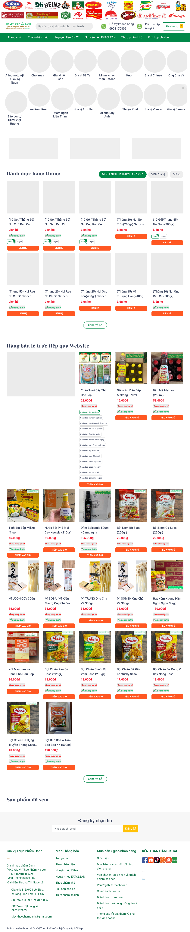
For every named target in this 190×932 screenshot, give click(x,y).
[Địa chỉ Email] (95, 828)
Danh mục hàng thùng (33, 173)
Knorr (130, 75)
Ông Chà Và (176, 75)
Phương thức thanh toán (112, 885)
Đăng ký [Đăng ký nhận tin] (130, 828)
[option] (14, 88)
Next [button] (183, 88)
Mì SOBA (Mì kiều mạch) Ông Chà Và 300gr (57, 603)
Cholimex (37, 75)
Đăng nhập (152, 24)
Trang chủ (14, 37)
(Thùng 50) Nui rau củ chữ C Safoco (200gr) (22, 296)
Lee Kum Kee (38, 109)
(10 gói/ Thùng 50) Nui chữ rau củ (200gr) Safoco (21, 224)
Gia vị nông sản (60, 77)
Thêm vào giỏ (95, 484)
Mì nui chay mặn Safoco (107, 77)
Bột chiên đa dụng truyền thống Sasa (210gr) (22, 744)
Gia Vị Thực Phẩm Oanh (47, 928)
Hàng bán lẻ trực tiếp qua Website (48, 346)
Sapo (81, 928)
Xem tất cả (95, 325)
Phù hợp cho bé (158, 37)
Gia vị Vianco (153, 109)
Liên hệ (23, 248)
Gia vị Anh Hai (83, 109)
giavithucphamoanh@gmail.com (31, 916)
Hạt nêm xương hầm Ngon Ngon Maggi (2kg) (167, 603)
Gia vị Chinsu (153, 75)
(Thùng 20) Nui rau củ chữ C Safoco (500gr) (58, 296)
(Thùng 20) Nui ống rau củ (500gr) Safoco (166, 296)
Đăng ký (149, 28)
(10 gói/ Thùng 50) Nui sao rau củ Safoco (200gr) (57, 224)
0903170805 (117, 28)
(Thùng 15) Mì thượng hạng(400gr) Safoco (131, 296)
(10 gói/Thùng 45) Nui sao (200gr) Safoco (165, 224)
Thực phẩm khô (131, 37)
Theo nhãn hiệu (38, 37)
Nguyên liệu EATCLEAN (100, 37)
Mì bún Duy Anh (106, 114)
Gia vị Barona (176, 109)
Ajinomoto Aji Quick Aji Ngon (14, 79)
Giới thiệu (103, 858)
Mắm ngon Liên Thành (60, 114)
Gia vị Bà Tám (84, 75)
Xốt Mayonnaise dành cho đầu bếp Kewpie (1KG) (21, 674)
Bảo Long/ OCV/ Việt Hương (14, 120)
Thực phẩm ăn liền (67, 895)
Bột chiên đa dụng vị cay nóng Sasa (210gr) (167, 674)
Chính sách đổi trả (108, 891)
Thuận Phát (130, 109)
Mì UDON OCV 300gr (22, 598)
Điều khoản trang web (110, 897)
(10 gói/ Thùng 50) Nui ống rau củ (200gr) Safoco (93, 224)
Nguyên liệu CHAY (67, 37)
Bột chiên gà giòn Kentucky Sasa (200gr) (129, 674)
